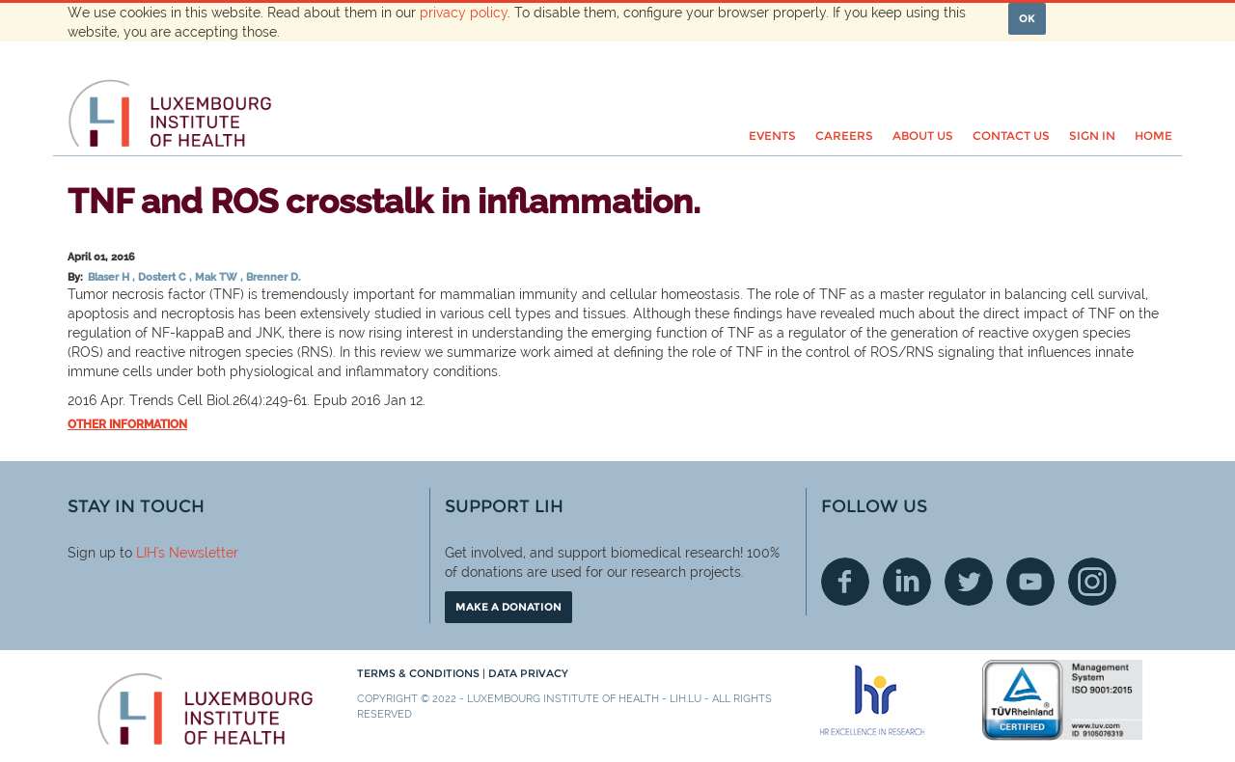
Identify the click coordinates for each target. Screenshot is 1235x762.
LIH (146, 552)
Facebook (845, 582)
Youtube (1030, 582)
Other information (127, 424)
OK (1027, 18)
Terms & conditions (419, 673)
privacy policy (464, 12)
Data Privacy (528, 673)
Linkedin (907, 582)
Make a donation (508, 606)
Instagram (1092, 582)
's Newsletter (197, 552)
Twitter (969, 582)
